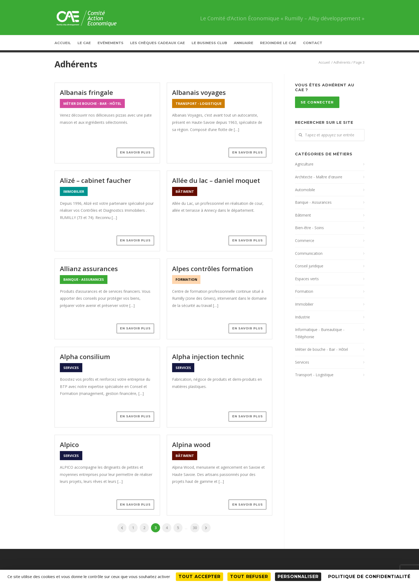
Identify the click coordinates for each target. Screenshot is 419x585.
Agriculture (304, 164)
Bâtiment (303, 215)
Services (302, 362)
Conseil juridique (309, 265)
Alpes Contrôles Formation (212, 268)
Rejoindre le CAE (278, 43)
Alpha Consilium (85, 356)
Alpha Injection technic (208, 356)
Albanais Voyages (199, 92)
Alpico (69, 444)
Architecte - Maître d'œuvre (318, 176)
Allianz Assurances (89, 268)
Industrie (302, 317)
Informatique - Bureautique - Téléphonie (319, 333)
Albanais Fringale (86, 92)
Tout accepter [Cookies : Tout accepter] (199, 576)
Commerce (304, 240)
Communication (309, 253)
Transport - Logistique (314, 374)
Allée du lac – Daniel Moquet (216, 180)
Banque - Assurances (313, 202)
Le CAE (84, 43)
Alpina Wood (191, 444)
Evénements (110, 43)
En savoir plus (135, 152)
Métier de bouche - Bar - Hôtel (321, 349)
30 (195, 527)
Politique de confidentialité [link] (369, 576)
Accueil (63, 43)
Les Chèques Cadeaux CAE (157, 43)
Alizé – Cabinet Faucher (95, 180)
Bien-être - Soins (309, 227)
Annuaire (243, 43)
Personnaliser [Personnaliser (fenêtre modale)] (298, 576)
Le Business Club (209, 43)
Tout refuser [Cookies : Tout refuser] (249, 576)
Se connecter (317, 102)
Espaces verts (307, 278)
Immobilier (304, 304)
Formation (304, 291)
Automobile (305, 189)
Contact (312, 43)
